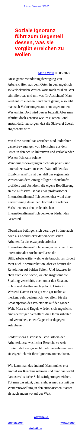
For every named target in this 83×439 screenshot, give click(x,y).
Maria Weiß (46, 73)
